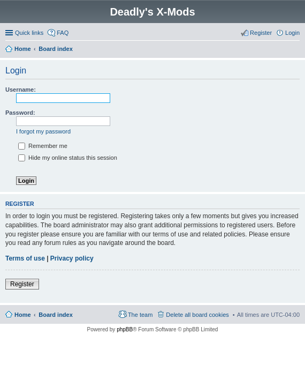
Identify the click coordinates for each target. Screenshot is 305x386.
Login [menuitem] (292, 32)
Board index (56, 314)
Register (22, 284)
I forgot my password (43, 131)
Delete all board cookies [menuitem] (197, 314)
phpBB (125, 329)
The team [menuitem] (140, 314)
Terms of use (25, 258)
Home (22, 314)
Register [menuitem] (261, 32)
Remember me (42, 146)
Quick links (29, 32)
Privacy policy (72, 258)
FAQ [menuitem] (62, 32)
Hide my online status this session (67, 157)
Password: (20, 112)
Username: (20, 89)
